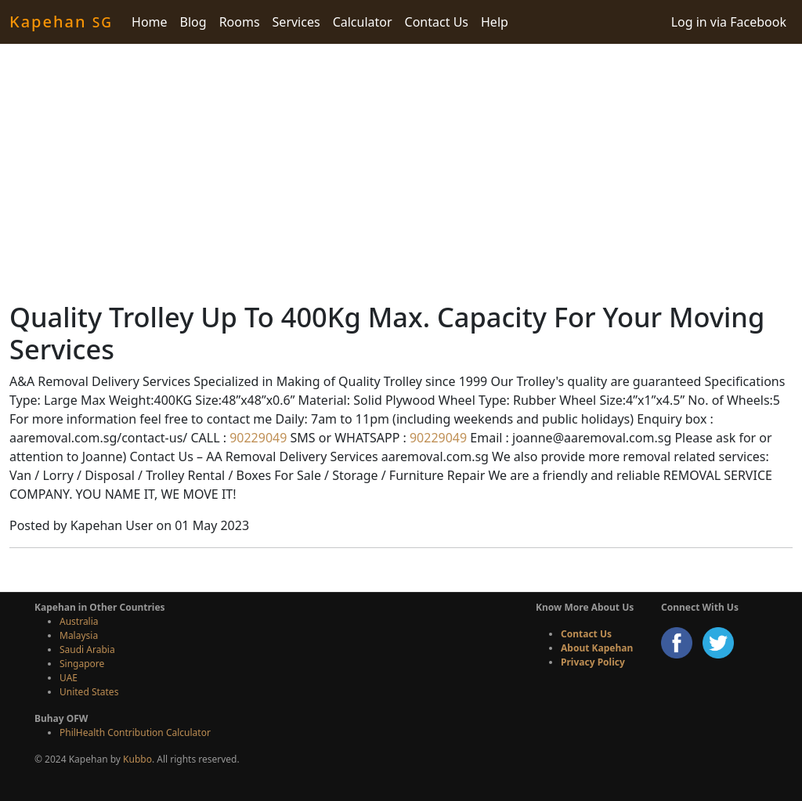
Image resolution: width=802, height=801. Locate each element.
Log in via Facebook (728, 22)
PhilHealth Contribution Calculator (135, 732)
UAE (69, 677)
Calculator (362, 22)
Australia (79, 621)
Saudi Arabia (87, 649)
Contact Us (436, 22)
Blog (193, 22)
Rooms (239, 22)
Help (494, 22)
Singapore (82, 663)
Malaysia (79, 635)
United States (89, 691)
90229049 (256, 437)
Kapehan (61, 21)
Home (150, 22)
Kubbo (137, 759)
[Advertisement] (401, 172)
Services (296, 22)
